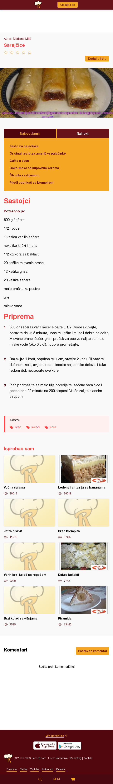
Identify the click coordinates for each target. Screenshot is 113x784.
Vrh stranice (55, 735)
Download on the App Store (44, 745)
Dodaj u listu (97, 58)
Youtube (34, 769)
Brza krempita (83, 519)
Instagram (47, 769)
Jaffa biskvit (29, 519)
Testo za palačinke (24, 146)
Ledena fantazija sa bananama (83, 475)
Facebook (12, 769)
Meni (56, 779)
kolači (36, 427)
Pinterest (60, 769)
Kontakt (88, 758)
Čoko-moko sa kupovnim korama (34, 168)
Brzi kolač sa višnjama (29, 606)
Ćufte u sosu (19, 160)
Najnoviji (83, 133)
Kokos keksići (83, 563)
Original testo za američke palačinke (38, 153)
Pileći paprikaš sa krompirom (31, 182)
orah (18, 427)
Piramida (83, 606)
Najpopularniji (30, 133)
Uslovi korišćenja (58, 758)
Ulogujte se (67, 4)
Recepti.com (8, 758)
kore (53, 427)
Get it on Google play (69, 745)
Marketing (75, 758)
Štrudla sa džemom (24, 175)
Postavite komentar (92, 651)
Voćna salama (29, 475)
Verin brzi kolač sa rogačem (29, 563)
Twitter (23, 769)
